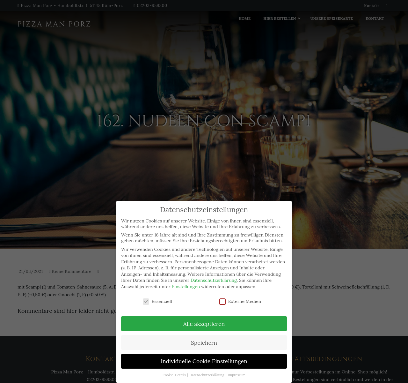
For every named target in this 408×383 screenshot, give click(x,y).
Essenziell (157, 301)
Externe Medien (240, 301)
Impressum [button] (236, 375)
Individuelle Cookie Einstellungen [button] (204, 361)
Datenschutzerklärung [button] (207, 375)
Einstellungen (185, 286)
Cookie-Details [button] (174, 375)
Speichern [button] (204, 342)
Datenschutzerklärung (214, 280)
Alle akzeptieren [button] (204, 323)
